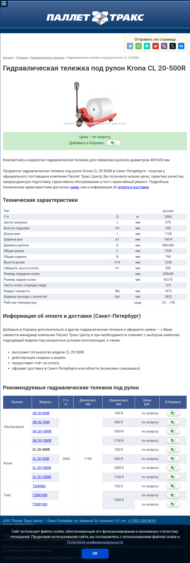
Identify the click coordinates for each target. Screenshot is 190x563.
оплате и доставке (133, 187)
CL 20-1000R (42, 468)
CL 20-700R (41, 459)
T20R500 (39, 486)
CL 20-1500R (42, 477)
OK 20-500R (41, 413)
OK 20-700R (41, 422)
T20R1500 (40, 504)
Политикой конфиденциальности (95, 542)
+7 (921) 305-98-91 (142, 521)
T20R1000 (40, 495)
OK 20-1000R (42, 431)
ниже (74, 187)
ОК (94, 553)
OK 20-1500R (42, 441)
